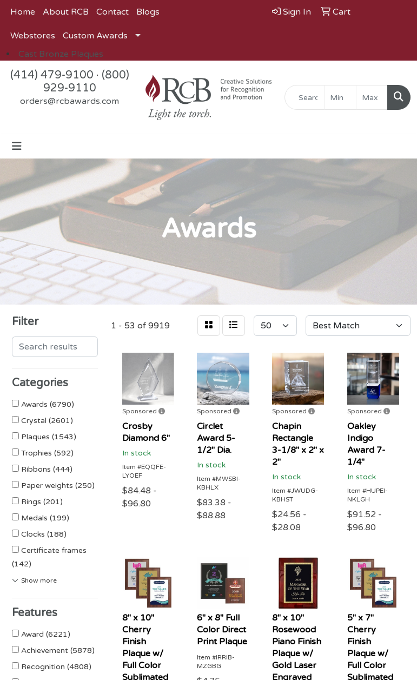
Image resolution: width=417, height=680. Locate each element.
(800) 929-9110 (86, 82)
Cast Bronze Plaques (60, 54)
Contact (112, 11)
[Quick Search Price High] (372, 97)
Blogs (148, 11)
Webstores (32, 35)
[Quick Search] (304, 97)
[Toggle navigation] (16, 146)
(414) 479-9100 (52, 75)
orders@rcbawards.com (69, 101)
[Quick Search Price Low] (340, 97)
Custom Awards (95, 35)
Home (22, 11)
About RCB (66, 11)
